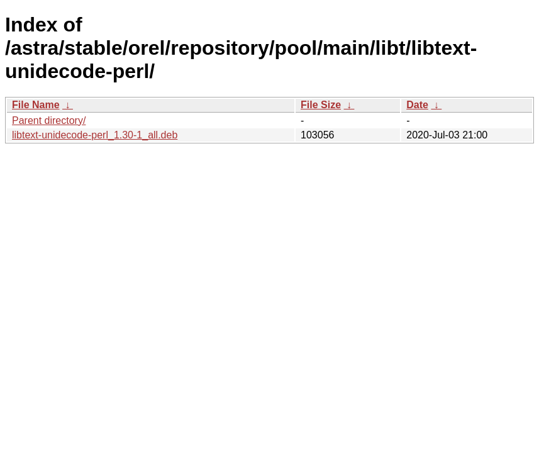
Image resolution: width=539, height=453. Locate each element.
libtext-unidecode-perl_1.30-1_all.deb (94, 135)
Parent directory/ (49, 120)
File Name (36, 104)
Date (417, 104)
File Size (321, 104)
